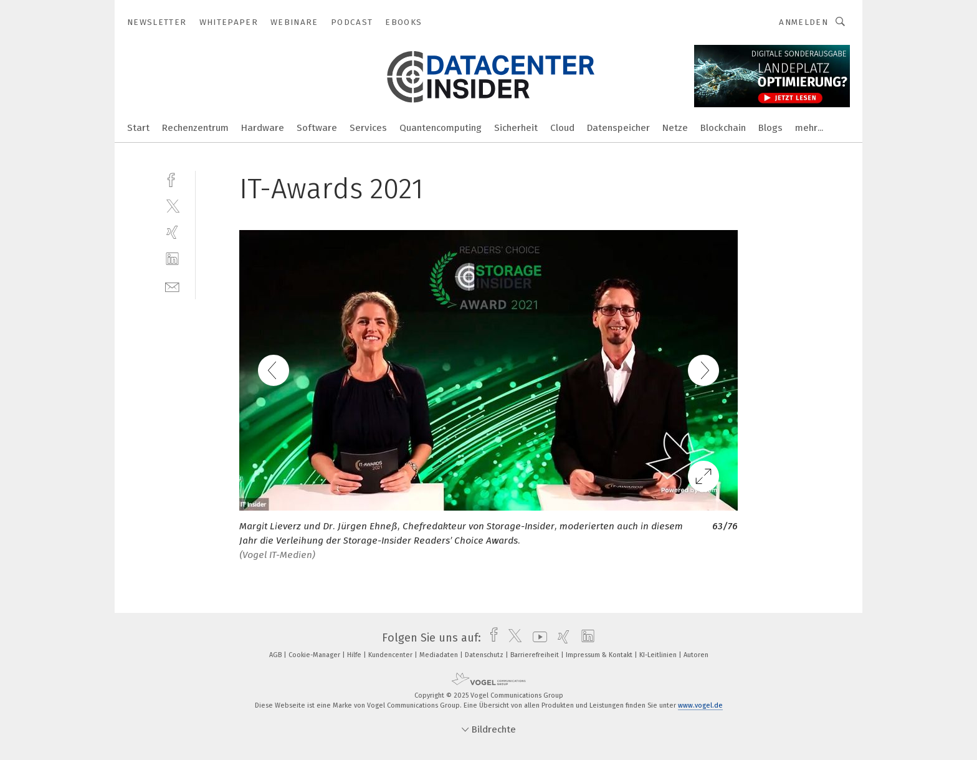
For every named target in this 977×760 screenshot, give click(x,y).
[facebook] (172, 178)
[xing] (172, 232)
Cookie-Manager (315, 655)
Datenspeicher (618, 127)
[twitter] (172, 205)
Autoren (696, 655)
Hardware (262, 127)
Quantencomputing (440, 127)
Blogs (770, 127)
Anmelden (803, 22)
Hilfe (355, 655)
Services (368, 127)
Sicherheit (516, 127)
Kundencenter (391, 655)
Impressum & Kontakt (600, 655)
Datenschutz (485, 655)
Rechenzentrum (195, 127)
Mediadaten (439, 655)
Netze (675, 127)
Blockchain (723, 127)
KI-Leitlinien (659, 655)
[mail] (172, 286)
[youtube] (537, 638)
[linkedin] (172, 259)
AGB (276, 655)
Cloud (562, 127)
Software (317, 127)
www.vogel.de (700, 705)
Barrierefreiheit (535, 655)
